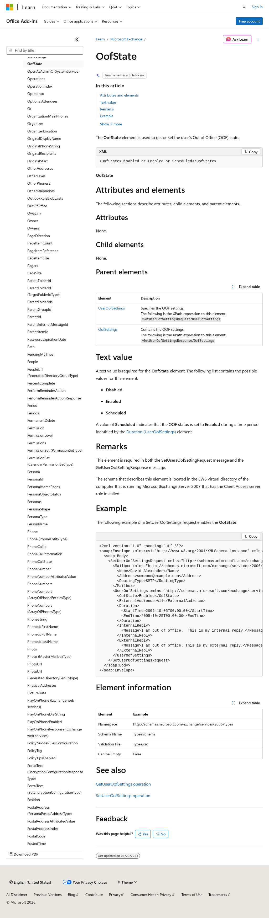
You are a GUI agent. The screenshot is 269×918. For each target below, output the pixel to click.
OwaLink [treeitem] (34, 213)
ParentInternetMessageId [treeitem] (47, 324)
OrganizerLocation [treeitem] (42, 131)
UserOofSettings (111, 308)
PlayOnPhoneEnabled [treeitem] (44, 721)
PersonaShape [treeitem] (38, 508)
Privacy (115, 894)
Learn (100, 38)
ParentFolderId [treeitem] (39, 280)
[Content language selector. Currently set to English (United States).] (30, 882)
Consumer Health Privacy (151, 894)
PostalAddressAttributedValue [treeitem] (51, 821)
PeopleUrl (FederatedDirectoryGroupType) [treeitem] (52, 372)
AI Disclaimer (16, 894)
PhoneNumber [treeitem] (39, 568)
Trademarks (218, 894)
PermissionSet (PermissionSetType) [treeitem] (54, 450)
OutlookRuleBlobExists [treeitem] (45, 198)
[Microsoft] (9, 7)
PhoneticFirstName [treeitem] (42, 626)
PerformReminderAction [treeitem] (46, 390)
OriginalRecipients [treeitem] (41, 153)
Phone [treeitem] (32, 531)
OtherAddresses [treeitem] (40, 168)
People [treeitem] (32, 361)
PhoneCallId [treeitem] (36, 546)
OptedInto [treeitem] (35, 93)
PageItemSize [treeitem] (38, 257)
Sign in (257, 6)
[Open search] (244, 7)
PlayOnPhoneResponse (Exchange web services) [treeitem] (54, 732)
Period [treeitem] (32, 405)
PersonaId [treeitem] (35, 479)
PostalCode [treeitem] (36, 836)
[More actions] (258, 39)
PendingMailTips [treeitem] (40, 354)
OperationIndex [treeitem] (39, 86)
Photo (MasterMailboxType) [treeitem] (49, 656)
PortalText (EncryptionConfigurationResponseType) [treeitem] (55, 772)
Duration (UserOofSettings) (151, 431)
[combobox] (44, 50)
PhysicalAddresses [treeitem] (41, 685)
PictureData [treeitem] (36, 692)
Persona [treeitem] (33, 471)
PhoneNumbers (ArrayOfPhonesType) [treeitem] (44, 608)
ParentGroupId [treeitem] (39, 309)
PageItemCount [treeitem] (40, 243)
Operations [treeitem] (36, 78)
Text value (108, 102)
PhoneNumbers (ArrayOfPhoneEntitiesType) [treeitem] (49, 594)
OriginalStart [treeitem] (37, 160)
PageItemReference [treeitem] (42, 250)
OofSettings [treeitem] (36, 56)
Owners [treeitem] (33, 228)
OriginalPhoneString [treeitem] (43, 145)
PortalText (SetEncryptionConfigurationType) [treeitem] (54, 789)
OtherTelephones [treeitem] (41, 190)
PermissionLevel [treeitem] (40, 435)
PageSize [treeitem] (34, 272)
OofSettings (107, 329)
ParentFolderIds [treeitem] (40, 301)
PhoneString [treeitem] (37, 619)
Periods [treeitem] (33, 412)
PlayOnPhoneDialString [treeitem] (46, 714)
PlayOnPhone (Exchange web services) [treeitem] (50, 703)
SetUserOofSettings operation (123, 795)
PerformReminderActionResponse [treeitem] (54, 398)
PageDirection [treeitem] (38, 235)
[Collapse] (76, 39)
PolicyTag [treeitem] (34, 750)
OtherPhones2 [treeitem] (39, 183)
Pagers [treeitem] (32, 265)
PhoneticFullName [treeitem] (41, 634)
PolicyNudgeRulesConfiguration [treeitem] (52, 742)
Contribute (94, 894)
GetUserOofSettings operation (123, 784)
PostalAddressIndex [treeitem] (42, 828)
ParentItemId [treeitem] (37, 331)
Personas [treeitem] (34, 501)
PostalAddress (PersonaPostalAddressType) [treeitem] (49, 810)
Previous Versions (48, 894)
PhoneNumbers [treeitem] (39, 583)
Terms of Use (192, 894)
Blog (71, 894)
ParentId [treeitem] (34, 316)
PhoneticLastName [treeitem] (42, 641)
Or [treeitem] (29, 108)
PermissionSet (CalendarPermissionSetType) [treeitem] (50, 461)
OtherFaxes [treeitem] (36, 175)
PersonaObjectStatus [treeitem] (44, 494)
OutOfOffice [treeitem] (37, 205)
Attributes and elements (119, 95)
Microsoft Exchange (126, 38)
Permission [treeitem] (35, 427)
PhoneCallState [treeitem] (39, 561)
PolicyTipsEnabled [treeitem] (41, 757)
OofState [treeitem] (34, 63)
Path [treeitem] (31, 346)
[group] (179, 609)
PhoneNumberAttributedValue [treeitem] (51, 576)
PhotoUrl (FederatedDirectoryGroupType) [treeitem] (52, 674)
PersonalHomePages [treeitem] (43, 486)
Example (106, 115)
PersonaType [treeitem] (37, 516)
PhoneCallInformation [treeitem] (44, 553)
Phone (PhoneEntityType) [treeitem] (47, 538)
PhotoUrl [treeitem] (34, 663)
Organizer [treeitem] (35, 123)
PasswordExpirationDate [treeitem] (46, 339)
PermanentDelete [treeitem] (41, 420)
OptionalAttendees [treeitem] (42, 101)
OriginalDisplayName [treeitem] (44, 138)
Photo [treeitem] (32, 649)
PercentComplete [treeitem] (41, 383)
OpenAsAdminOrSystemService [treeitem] (52, 71)
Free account (249, 21)
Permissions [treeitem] (36, 442)
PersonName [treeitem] (37, 523)
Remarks (107, 108)
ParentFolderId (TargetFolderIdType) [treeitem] (43, 291)
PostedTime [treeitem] (36, 843)
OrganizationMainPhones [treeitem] (47, 116)
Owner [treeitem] (32, 220)
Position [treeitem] (33, 799)
